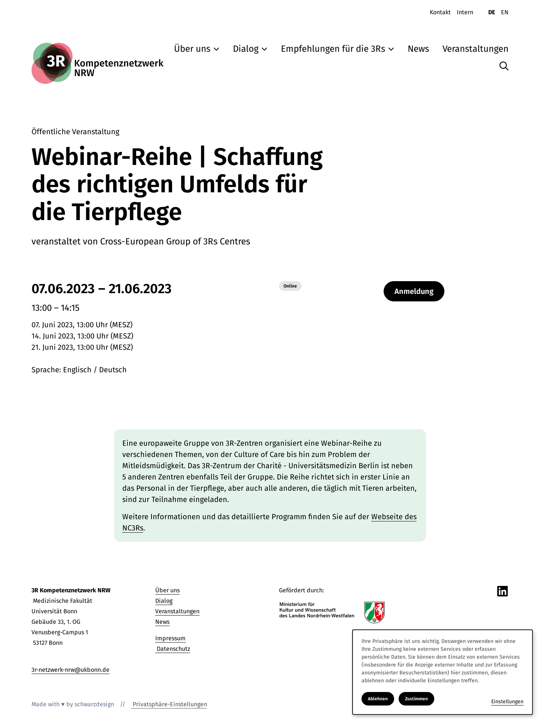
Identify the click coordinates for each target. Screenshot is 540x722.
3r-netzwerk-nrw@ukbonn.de (71, 669)
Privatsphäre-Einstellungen (169, 704)
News (162, 621)
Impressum (170, 638)
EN (504, 12)
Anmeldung (414, 291)
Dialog (163, 600)
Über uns (167, 590)
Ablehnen (378, 698)
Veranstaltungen (177, 611)
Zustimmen (416, 698)
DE (491, 12)
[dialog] (442, 672)
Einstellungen (507, 701)
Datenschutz (172, 648)
